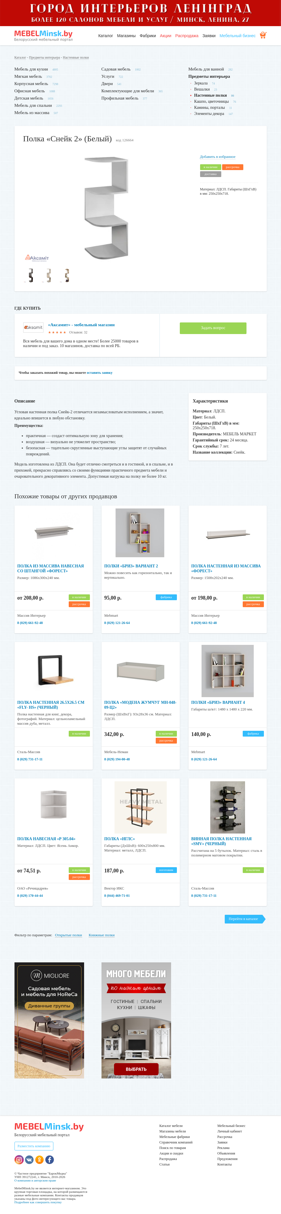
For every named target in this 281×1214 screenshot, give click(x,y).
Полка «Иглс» (120, 839)
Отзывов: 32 (78, 332)
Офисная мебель (29, 91)
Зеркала (201, 83)
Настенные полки (76, 57)
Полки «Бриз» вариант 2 (131, 566)
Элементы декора (209, 113)
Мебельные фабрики (174, 1137)
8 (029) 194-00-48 (117, 759)
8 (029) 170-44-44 (30, 896)
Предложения (227, 1159)
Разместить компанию (34, 1146)
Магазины (126, 35)
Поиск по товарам (172, 1148)
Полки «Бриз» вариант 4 (218, 702)
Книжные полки (102, 935)
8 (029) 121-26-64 (117, 623)
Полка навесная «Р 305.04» (47, 839)
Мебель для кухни (31, 69)
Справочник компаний (176, 1142)
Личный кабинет (229, 1131)
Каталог (105, 35)
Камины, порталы (209, 107)
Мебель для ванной (206, 69)
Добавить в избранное (217, 156)
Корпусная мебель (31, 83)
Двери (107, 83)
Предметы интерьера (44, 57)
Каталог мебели (171, 1126)
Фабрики (148, 35)
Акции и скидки (171, 1153)
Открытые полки (68, 935)
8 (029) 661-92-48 (30, 623)
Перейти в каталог (243, 919)
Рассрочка (224, 1137)
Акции (165, 35)
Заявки (208, 35)
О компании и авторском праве (35, 1180)
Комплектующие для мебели (127, 91)
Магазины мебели (172, 1131)
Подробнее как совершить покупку (38, 1202)
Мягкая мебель (28, 76)
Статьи (164, 1164)
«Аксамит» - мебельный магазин (82, 324)
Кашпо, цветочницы (211, 101)
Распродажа (187, 35)
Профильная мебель (120, 98)
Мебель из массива (32, 112)
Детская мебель (28, 98)
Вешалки (202, 89)
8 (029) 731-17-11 (30, 759)
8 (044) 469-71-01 (117, 896)
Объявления (226, 1153)
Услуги (108, 76)
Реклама (223, 1148)
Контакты (224, 1164)
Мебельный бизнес (237, 35)
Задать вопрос (213, 328)
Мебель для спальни (33, 105)
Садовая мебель (116, 69)
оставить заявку (100, 373)
